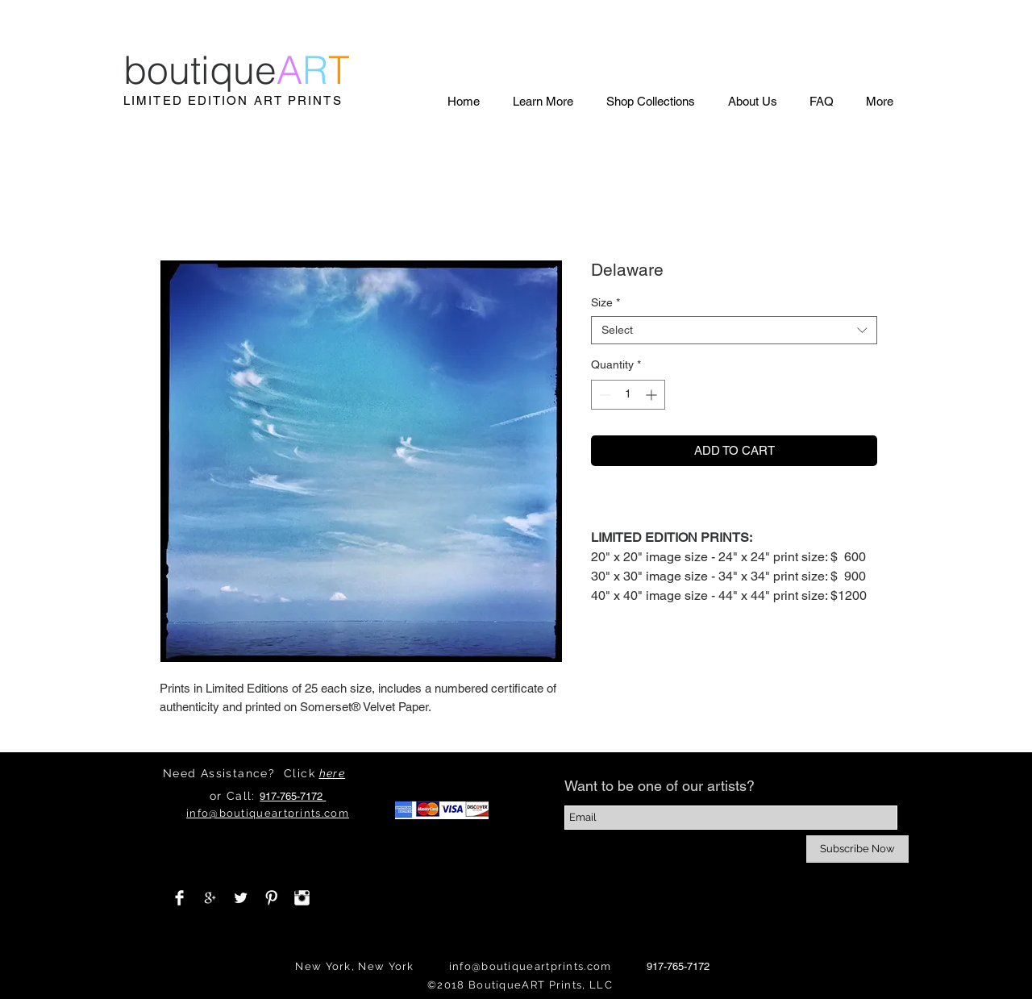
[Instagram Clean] (302, 897)
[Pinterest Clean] (271, 897)
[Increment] (653, 395)
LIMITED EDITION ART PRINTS (233, 100)
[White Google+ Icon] (210, 897)
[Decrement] (603, 395)
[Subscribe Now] (857, 849)
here (332, 773)
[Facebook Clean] (179, 897)
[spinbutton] (628, 395)
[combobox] (734, 330)
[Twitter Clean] (240, 897)
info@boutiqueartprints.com (530, 966)
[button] (542, 101)
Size (605, 302)
